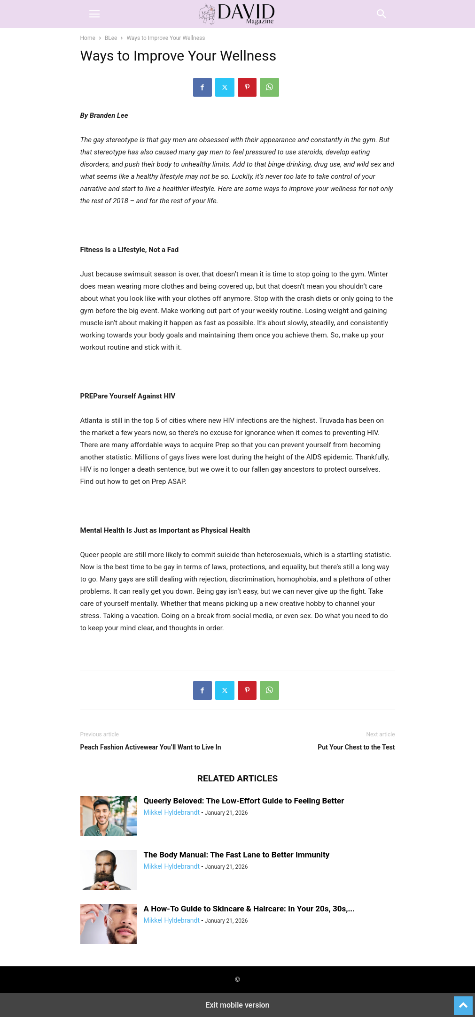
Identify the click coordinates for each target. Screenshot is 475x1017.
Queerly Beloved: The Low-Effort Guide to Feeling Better (244, 800)
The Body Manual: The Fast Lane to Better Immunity (237, 854)
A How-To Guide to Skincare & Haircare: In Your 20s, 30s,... (249, 908)
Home (87, 38)
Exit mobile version (237, 1005)
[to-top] (463, 1001)
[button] (94, 14)
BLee (111, 38)
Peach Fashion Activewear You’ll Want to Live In (150, 747)
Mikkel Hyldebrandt (172, 812)
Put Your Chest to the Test (356, 747)
